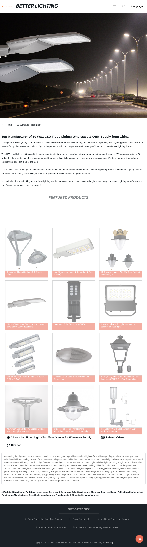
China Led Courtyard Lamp (104, 492)
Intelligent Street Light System (116, 519)
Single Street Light (83, 519)
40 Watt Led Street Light (12, 492)
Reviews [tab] (13, 445)
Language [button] (137, 6)
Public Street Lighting (128, 492)
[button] (114, 6)
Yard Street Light (33, 492)
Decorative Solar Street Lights (75, 492)
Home (9, 125)
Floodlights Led (63, 495)
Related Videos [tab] (112, 437)
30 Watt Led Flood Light (29, 125)
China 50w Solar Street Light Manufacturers (99, 527)
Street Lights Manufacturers (85, 495)
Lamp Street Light (51, 492)
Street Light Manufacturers (42, 495)
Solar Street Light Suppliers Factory (46, 519)
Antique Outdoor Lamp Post (54, 527)
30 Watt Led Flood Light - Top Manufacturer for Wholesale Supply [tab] (48, 437)
